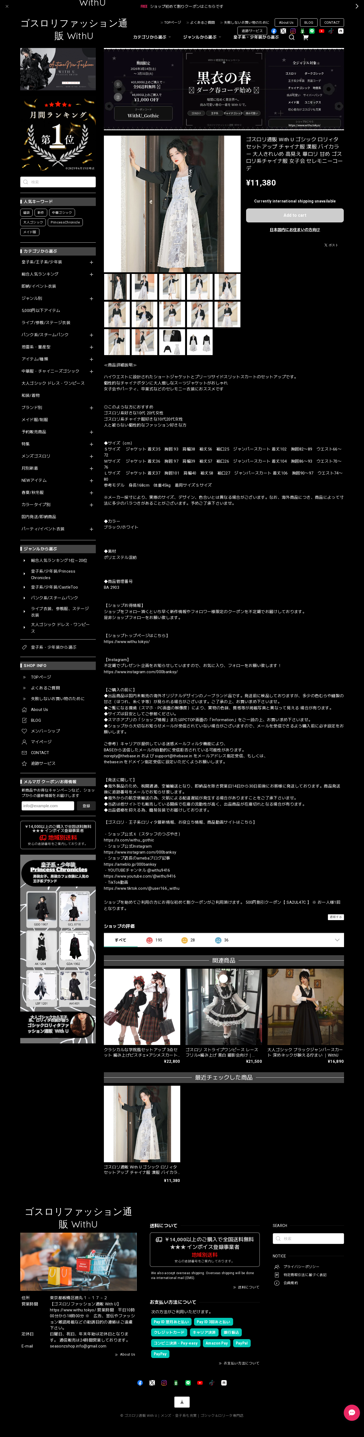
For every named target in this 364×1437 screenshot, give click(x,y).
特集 (26, 444)
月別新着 (30, 468)
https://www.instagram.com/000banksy (140, 852)
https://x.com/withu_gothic (129, 840)
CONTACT (332, 22)
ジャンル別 (32, 298)
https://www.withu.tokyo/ (127, 641)
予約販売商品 (34, 432)
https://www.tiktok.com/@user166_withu (142, 888)
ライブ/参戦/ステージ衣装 (46, 323)
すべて (120, 940)
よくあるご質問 (202, 22)
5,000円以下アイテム (41, 310)
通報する (336, 917)
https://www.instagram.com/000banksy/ (141, 671)
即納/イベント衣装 (39, 286)
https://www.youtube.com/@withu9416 (140, 876)
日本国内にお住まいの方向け (295, 230)
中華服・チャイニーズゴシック (51, 371)
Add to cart (295, 215)
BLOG (308, 22)
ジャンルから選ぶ (203, 37)
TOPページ (172, 22)
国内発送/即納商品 (39, 517)
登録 (86, 806)
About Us (286, 22)
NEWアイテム (34, 480)
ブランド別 (32, 407)
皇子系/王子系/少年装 (42, 262)
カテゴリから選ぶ (153, 37)
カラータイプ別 (36, 505)
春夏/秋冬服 (33, 492)
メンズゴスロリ (36, 456)
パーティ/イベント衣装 (43, 529)
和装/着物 (31, 395)
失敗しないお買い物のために (247, 22)
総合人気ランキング (40, 274)
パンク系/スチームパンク (45, 335)
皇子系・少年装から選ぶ (256, 37)
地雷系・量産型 (36, 347)
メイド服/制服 (35, 420)
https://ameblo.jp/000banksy (130, 864)
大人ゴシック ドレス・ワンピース (53, 383)
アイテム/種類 (35, 359)
